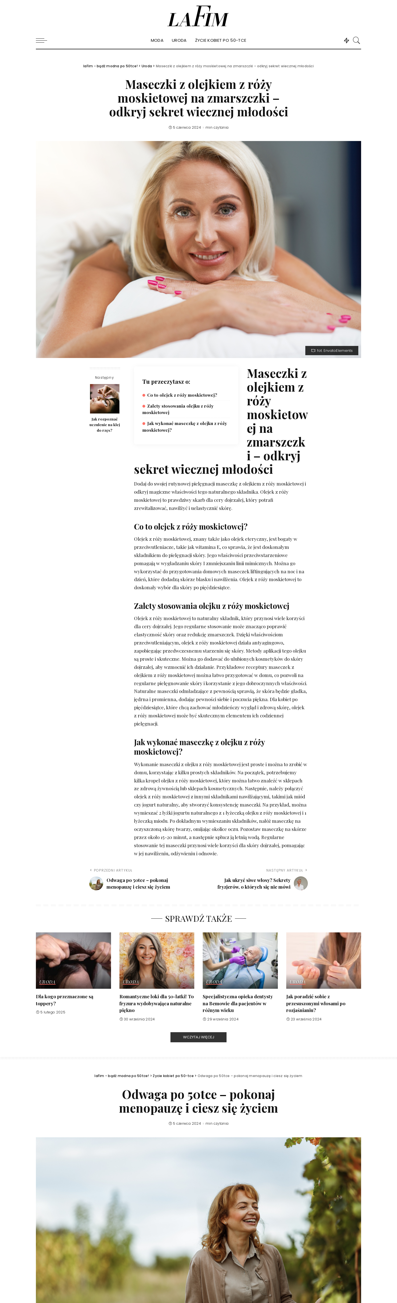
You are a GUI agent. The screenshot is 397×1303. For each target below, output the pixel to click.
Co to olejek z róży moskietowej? (182, 395)
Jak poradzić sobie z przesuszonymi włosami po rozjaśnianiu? (315, 1003)
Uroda (47, 982)
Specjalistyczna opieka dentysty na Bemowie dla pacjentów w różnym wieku (238, 1003)
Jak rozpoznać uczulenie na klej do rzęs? (104, 425)
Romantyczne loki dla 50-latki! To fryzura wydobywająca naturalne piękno (156, 1003)
